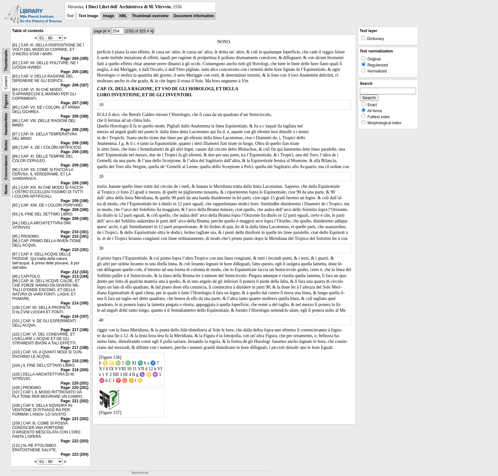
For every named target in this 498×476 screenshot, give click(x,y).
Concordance (6, 167)
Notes (6, 145)
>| (151, 31)
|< (105, 31)
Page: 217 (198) (74, 330)
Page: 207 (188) (74, 103)
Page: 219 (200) (74, 370)
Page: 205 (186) (74, 72)
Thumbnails (6, 60)
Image (108, 16)
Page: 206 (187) (74, 85)
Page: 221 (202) (74, 401)
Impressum (139, 472)
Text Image (88, 16)
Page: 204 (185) (74, 58)
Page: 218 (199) (74, 361)
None (6, 189)
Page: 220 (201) (74, 383)
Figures (6, 101)
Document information (193, 16)
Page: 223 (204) (74, 454)
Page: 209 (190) (74, 152)
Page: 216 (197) (74, 316)
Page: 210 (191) (74, 232)
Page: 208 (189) (74, 116)
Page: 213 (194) (74, 276)
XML (123, 16)
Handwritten (6, 124)
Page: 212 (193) (74, 272)
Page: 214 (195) (74, 303)
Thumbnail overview (150, 16)
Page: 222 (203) (74, 441)
